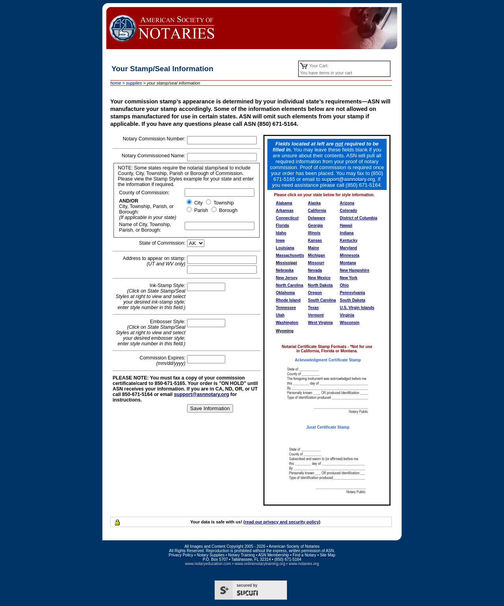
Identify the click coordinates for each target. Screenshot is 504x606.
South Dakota (352, 300)
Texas (313, 308)
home (115, 83)
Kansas (315, 240)
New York (349, 278)
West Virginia (320, 322)
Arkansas (285, 210)
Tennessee (286, 308)
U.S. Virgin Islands (357, 308)
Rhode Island (288, 300)
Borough (227, 210)
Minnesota (349, 255)
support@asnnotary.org (201, 394)
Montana (348, 263)
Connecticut (287, 218)
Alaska (314, 203)
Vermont (316, 315)
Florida (282, 225)
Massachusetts (290, 255)
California (317, 210)
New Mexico (319, 278)
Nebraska (285, 270)
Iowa (280, 240)
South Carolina (322, 300)
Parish (200, 210)
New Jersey (287, 278)
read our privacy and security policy (282, 521)
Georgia (315, 225)
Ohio (344, 285)
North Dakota (320, 285)
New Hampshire (354, 270)
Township (223, 203)
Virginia (347, 315)
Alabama (284, 203)
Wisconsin (349, 322)
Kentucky (349, 240)
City (198, 203)
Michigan (316, 255)
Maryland (348, 248)
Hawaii (346, 225)
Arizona (347, 203)
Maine (313, 248)
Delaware (316, 218)
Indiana (347, 233)
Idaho (281, 233)
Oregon (315, 293)
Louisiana (285, 248)
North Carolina (289, 285)
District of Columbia (358, 218)
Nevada (315, 270)
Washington (287, 322)
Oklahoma (285, 293)
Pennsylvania (352, 293)
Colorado (348, 210)
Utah (280, 315)
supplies (134, 83)
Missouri (316, 263)
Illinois (314, 233)
